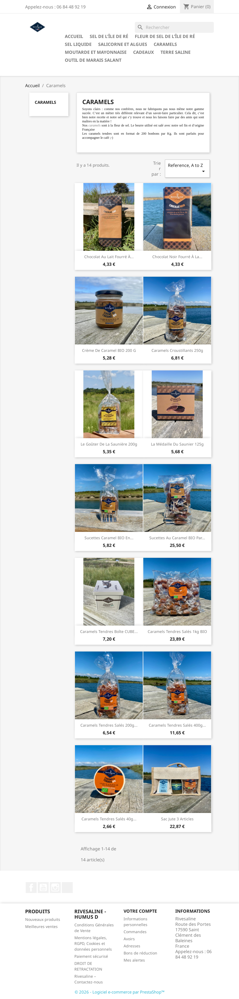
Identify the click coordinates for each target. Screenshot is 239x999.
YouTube (43, 887)
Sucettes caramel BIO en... (108, 537)
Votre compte (140, 911)
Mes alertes (134, 960)
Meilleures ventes (41, 926)
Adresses (132, 945)
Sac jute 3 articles (177, 818)
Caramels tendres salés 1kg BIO (177, 631)
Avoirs (129, 938)
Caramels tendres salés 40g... (108, 818)
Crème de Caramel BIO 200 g (109, 350)
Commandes (135, 931)
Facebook (31, 887)
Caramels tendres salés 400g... (177, 725)
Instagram (55, 887)
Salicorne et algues (122, 44)
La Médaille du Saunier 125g (177, 444)
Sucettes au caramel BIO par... (177, 537)
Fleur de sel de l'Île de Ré (165, 36)
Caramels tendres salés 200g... (109, 725)
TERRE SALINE (176, 52)
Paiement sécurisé (91, 956)
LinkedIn (67, 887)
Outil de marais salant (93, 60)
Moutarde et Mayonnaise (96, 52)
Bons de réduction (140, 953)
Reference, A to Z (187, 168)
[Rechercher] (174, 27)
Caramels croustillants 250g (177, 350)
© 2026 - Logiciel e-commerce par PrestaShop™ (120, 992)
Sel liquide (78, 44)
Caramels (165, 44)
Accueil (74, 36)
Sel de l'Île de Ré (109, 36)
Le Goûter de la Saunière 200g (109, 444)
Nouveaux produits (42, 919)
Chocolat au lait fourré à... (109, 256)
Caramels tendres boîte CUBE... (109, 631)
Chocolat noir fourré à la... (177, 256)
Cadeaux (143, 52)
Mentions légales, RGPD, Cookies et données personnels (93, 943)
